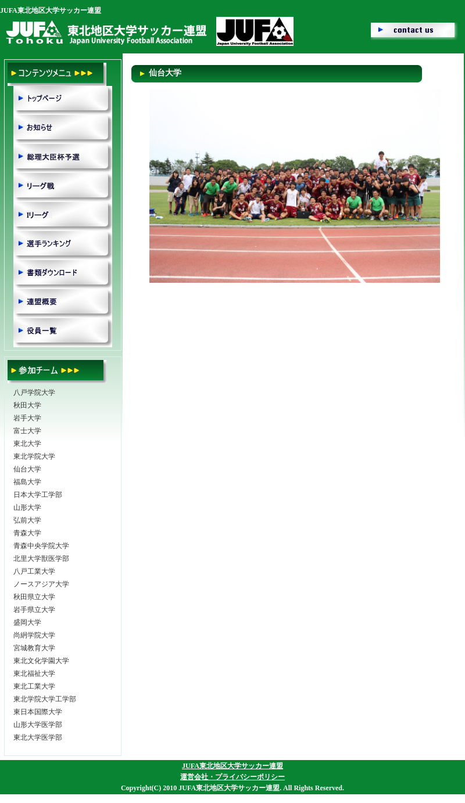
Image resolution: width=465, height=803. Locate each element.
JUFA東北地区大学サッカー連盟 (232, 766)
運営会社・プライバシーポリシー (232, 777)
